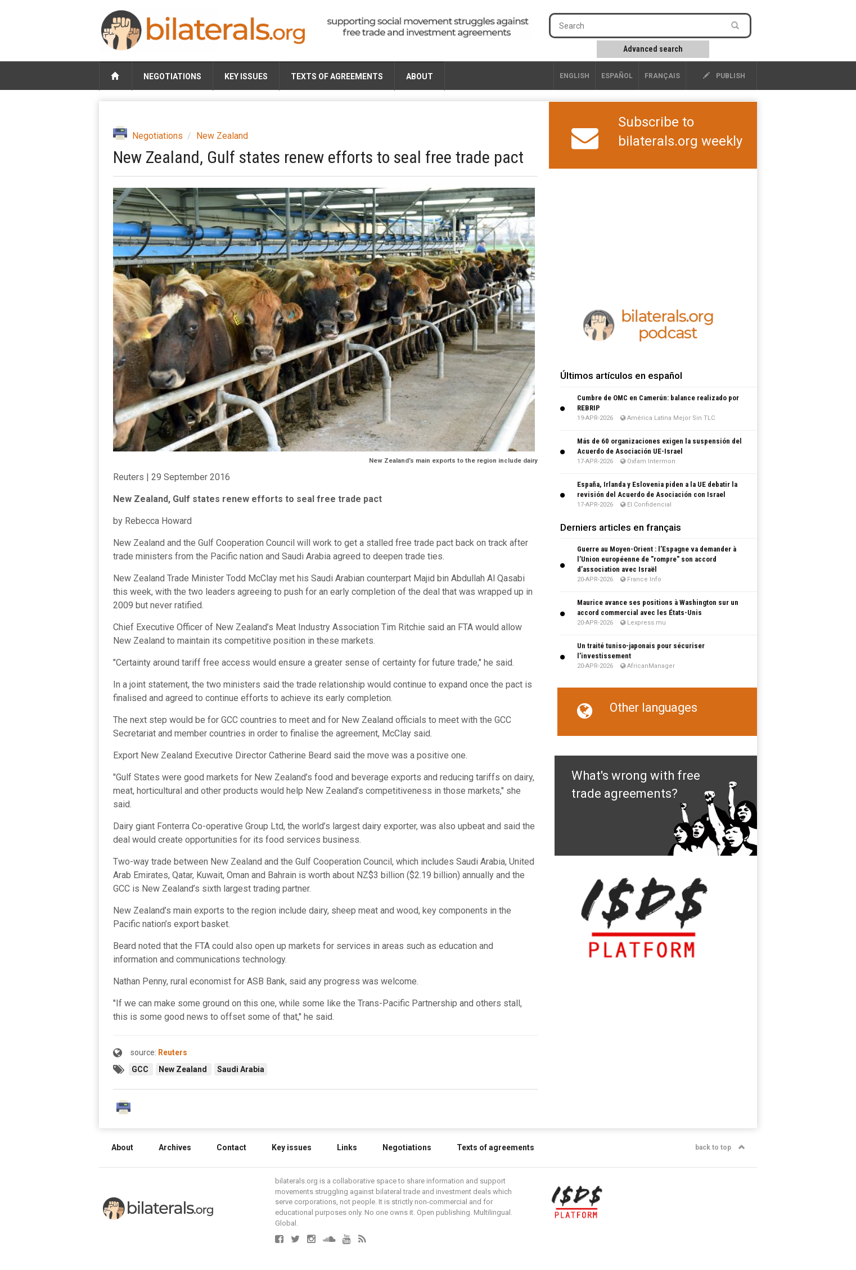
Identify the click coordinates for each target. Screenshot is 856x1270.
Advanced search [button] (653, 48)
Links (347, 1147)
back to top (720, 1147)
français (662, 76)
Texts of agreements (337, 76)
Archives (175, 1147)
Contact (231, 1147)
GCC (141, 1069)
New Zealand (222, 135)
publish (724, 76)
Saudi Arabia (240, 1069)
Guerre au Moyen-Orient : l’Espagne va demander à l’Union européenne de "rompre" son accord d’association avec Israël (656, 559)
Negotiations (172, 76)
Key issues (246, 76)
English (574, 76)
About (419, 76)
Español (617, 76)
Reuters (172, 1052)
